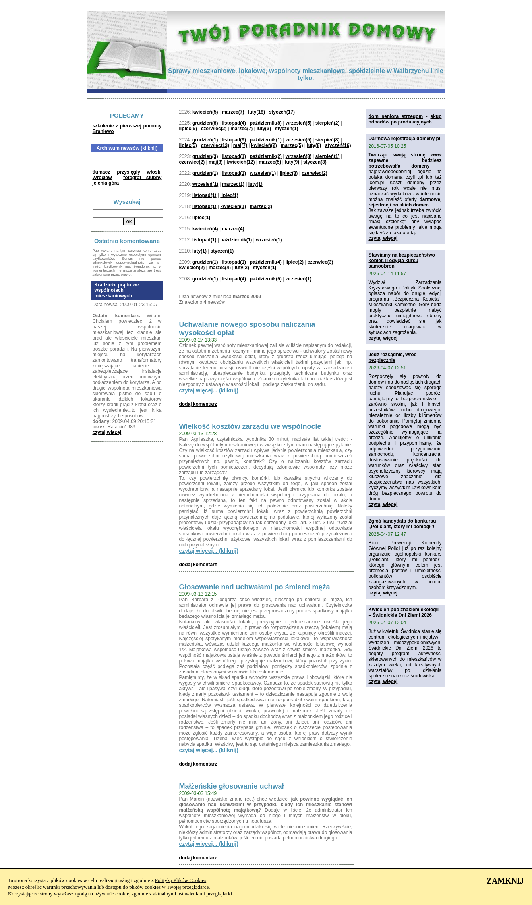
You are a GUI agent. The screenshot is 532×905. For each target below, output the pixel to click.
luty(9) (292, 162)
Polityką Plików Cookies (180, 880)
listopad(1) (234, 156)
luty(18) (256, 112)
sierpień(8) (327, 140)
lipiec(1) (229, 195)
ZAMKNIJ (505, 880)
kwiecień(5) (205, 112)
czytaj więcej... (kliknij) (208, 390)
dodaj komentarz (198, 404)
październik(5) (266, 279)
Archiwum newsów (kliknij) (127, 148)
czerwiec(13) (215, 145)
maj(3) (215, 162)
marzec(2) (261, 206)
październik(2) (266, 156)
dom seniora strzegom (396, 116)
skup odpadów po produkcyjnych (405, 119)
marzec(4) (233, 229)
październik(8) (266, 123)
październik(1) (266, 140)
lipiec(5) (188, 128)
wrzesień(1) (263, 173)
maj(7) (240, 145)
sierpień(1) (327, 156)
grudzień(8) (205, 123)
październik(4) (266, 262)
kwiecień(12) (240, 162)
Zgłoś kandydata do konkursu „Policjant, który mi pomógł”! (402, 523)
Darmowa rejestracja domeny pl (405, 138)
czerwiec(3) (320, 262)
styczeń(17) (282, 112)
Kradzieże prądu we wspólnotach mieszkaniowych (117, 290)
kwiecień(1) (233, 206)
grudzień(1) (205, 140)
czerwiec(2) (214, 128)
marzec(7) (233, 112)
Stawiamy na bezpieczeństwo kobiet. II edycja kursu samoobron (402, 260)
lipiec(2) (295, 262)
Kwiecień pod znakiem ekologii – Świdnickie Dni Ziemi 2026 (404, 612)
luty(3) (264, 128)
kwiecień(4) (205, 229)
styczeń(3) (315, 162)
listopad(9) (234, 140)
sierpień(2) (327, 123)
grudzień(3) (205, 156)
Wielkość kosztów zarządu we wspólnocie (250, 426)
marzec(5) (292, 145)
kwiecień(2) (264, 145)
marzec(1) (233, 184)
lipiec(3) (289, 173)
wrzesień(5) (298, 123)
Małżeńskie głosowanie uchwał (231, 786)
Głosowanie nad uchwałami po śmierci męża (254, 587)
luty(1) (255, 184)
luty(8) (314, 145)
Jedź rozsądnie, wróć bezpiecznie (393, 357)
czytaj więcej (107, 432)
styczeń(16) (338, 145)
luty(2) (242, 267)
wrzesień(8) (298, 156)
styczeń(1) (286, 128)
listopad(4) (234, 123)
